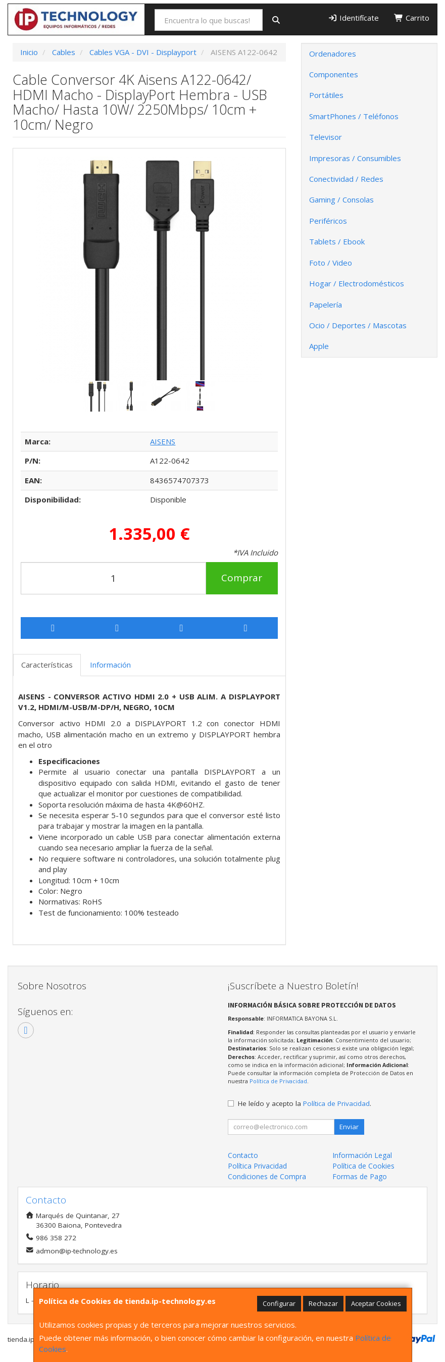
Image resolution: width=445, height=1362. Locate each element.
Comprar (241, 577)
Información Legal (362, 1155)
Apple (319, 346)
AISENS (162, 441)
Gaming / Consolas (341, 199)
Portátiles (326, 95)
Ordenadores (332, 53)
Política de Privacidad (278, 1081)
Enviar (349, 1126)
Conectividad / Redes (346, 179)
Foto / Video (330, 263)
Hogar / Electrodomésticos (356, 283)
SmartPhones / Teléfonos (354, 116)
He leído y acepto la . (304, 1103)
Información (110, 665)
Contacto (243, 1155)
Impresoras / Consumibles (355, 158)
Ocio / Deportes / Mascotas (358, 325)
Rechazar (323, 1303)
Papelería (325, 304)
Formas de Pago (359, 1176)
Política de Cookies (363, 1166)
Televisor (325, 137)
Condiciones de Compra (267, 1176)
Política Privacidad (257, 1166)
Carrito (411, 18)
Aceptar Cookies (376, 1303)
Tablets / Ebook (337, 241)
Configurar (279, 1303)
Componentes (333, 74)
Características (47, 665)
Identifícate (353, 18)
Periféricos (328, 221)
